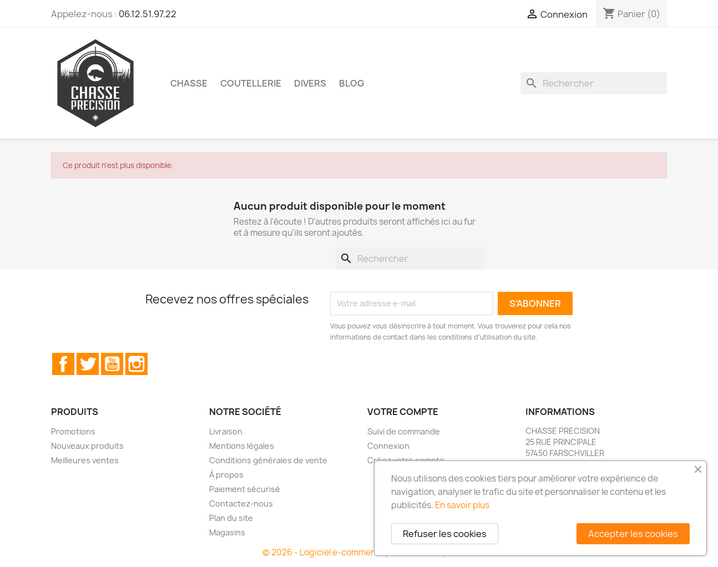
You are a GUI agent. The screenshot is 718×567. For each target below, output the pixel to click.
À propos (226, 474)
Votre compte (402, 412)
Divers (310, 83)
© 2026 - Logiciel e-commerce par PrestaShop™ (359, 552)
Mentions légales (241, 446)
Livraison (225, 431)
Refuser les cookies (445, 534)
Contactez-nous (241, 503)
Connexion (388, 446)
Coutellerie (250, 83)
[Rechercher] (593, 83)
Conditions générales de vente (268, 460)
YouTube (112, 364)
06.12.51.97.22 (147, 14)
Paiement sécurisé (244, 489)
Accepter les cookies (633, 534)
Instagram (136, 364)
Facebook (63, 364)
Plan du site (231, 518)
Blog (351, 83)
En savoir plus (462, 505)
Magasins (227, 532)
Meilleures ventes (85, 460)
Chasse (189, 83)
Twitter (88, 364)
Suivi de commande (403, 431)
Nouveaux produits (87, 446)
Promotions (73, 431)
